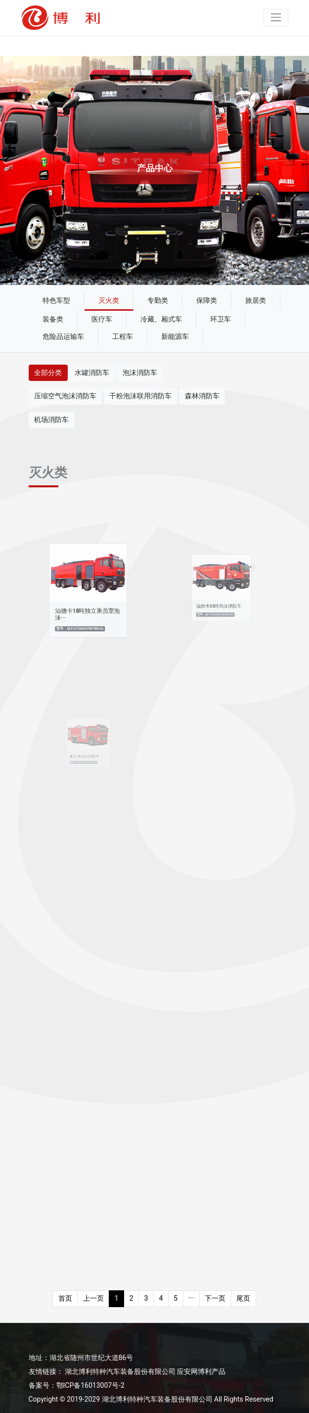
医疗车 (101, 319)
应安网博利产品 (201, 1371)
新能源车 (175, 336)
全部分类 (48, 373)
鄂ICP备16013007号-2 (90, 1385)
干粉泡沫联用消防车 (140, 396)
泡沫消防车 (140, 373)
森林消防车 (202, 396)
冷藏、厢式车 (161, 319)
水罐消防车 (92, 373)
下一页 (215, 1298)
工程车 (122, 336)
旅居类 (255, 300)
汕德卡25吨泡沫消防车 (219, 601)
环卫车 (220, 319)
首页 (65, 1298)
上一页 (93, 1298)
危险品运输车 (63, 336)
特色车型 (56, 300)
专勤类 (157, 300)
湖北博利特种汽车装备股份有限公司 (120, 1371)
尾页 (243, 1298)
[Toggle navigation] (276, 17)
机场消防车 (51, 420)
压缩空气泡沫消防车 (65, 396)
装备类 (53, 319)
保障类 (206, 300)
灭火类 (108, 300)
